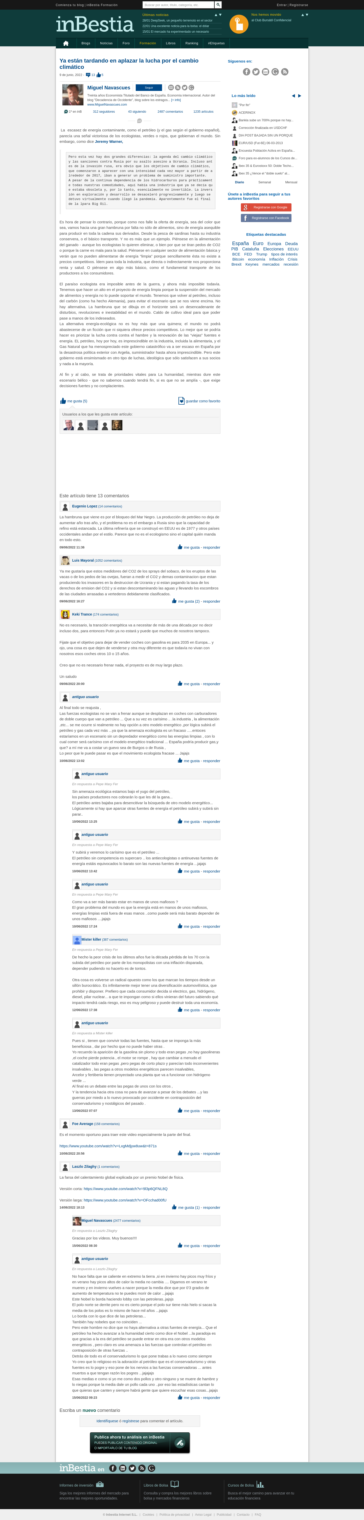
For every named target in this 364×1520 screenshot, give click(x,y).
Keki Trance (82, 614)
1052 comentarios (108, 560)
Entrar (282, 5)
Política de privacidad (175, 1514)
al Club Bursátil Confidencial (271, 20)
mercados (271, 264)
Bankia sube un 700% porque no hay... (266, 120)
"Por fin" (244, 105)
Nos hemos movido (266, 14)
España (240, 243)
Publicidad (224, 1514)
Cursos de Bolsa (246, 1484)
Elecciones (273, 249)
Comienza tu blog (70, 5)
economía (256, 259)
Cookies (148, 1514)
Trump (261, 254)
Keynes (251, 264)
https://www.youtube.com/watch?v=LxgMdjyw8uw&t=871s (108, 1146)
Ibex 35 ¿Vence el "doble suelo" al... (264, 173)
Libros (171, 43)
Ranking (192, 43)
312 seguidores (104, 111)
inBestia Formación (102, 5)
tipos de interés (284, 254)
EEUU (293, 249)
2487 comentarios (170, 111)
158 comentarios (107, 1124)
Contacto (243, 1514)
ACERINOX (247, 112)
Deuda (291, 243)
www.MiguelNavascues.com (107, 104)
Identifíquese (107, 1421)
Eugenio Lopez (85, 506)
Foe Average (82, 1124)
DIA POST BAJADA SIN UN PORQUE (266, 135)
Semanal (264, 182)
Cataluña (250, 249)
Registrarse (299, 5)
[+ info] (176, 100)
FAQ (258, 1514)
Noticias (106, 43)
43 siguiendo (137, 111)
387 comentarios (115, 939)
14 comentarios (110, 506)
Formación (148, 43)
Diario (239, 182)
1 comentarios (109, 1167)
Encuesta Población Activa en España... (267, 150)
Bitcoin (238, 259)
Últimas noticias (156, 15)
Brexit (236, 264)
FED (248, 254)
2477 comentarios (127, 1220)
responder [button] (211, 547)
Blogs (86, 43)
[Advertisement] (140, 463)
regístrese (130, 1421)
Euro (258, 243)
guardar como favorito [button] (199, 401)
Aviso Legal (203, 1514)
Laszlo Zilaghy (84, 1166)
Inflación (276, 259)
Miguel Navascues (108, 87)
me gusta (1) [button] (186, 1207)
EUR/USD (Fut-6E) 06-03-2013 (261, 143)
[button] (148, 87)
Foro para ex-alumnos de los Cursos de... (268, 158)
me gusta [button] (71, 401)
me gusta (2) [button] (186, 601)
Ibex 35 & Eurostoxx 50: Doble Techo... (266, 166)
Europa (274, 243)
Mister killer (91, 939)
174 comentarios (106, 614)
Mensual (291, 182)
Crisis (292, 259)
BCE (236, 254)
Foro (126, 43)
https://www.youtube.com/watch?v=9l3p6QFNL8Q (125, 1189)
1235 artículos (203, 111)
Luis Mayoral (83, 560)
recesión (291, 264)
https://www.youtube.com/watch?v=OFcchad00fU (125, 1200)
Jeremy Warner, (109, 141)
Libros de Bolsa (161, 1484)
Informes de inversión (82, 1484)
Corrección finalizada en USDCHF (263, 128)
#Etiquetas (216, 43)
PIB (234, 249)
